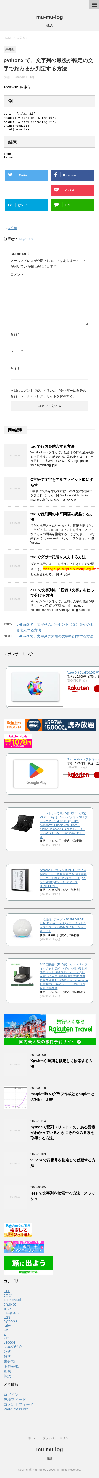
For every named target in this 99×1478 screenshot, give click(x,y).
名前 (15, 338)
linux (7, 1312)
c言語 (8, 1299)
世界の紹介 (13, 1350)
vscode (9, 1346)
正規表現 (11, 1370)
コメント (17, 278)
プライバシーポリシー (57, 1438)
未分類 (12, 231)
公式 (7, 1355)
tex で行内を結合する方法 (52, 450)
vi (5, 1337)
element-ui (12, 1304)
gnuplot (10, 1308)
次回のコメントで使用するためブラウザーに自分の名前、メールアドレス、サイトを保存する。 (48, 397)
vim (6, 1342)
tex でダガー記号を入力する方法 (58, 561)
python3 (10, 1325)
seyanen (26, 243)
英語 (7, 1380)
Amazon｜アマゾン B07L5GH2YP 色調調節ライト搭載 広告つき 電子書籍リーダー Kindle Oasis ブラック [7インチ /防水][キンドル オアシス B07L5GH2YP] (63, 881)
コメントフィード (19, 1408)
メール (17, 354)
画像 (7, 1375)
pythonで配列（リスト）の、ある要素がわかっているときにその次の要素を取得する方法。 (62, 1136)
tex (6, 1333)
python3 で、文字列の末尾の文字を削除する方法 (54, 640)
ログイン (11, 1398)
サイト (15, 371)
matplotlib (11, 1316)
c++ (7, 1294)
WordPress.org (16, 1413)
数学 (7, 1360)
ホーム (32, 1438)
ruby (7, 1329)
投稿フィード (15, 1403)
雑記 (49, 1458)
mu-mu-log (49, 17)
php (7, 1320)
